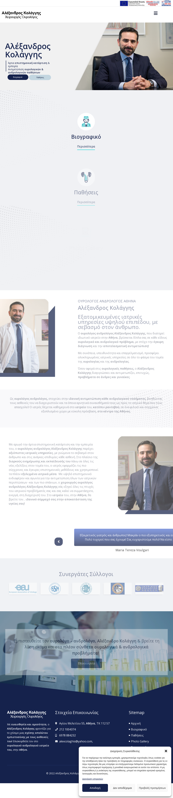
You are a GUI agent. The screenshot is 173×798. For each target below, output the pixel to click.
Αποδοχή (95, 787)
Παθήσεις (41, 77)
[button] (166, 751)
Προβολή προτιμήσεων (152, 787)
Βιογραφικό (18, 77)
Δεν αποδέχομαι (122, 787)
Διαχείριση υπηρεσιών (92, 779)
